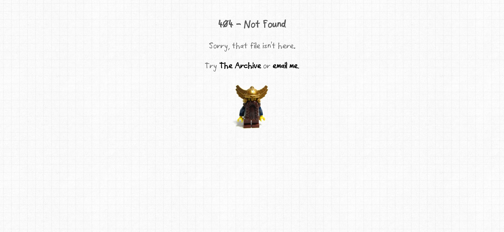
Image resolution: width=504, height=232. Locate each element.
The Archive (240, 65)
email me (285, 65)
